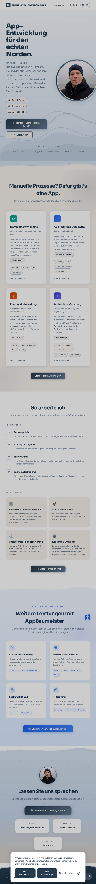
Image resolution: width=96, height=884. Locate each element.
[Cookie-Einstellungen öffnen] (66, 873)
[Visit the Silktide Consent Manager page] (78, 873)
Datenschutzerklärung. (36, 864)
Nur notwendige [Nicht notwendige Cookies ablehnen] (47, 873)
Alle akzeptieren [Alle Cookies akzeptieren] (25, 873)
